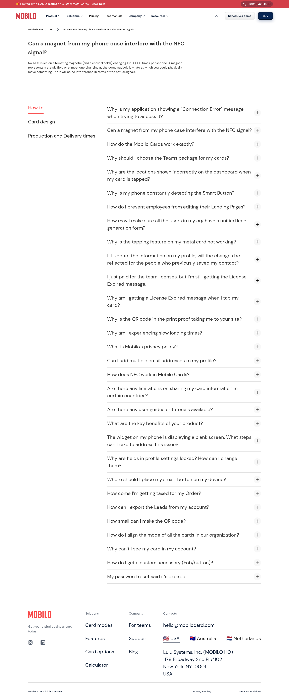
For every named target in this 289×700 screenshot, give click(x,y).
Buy (265, 16)
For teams (140, 625)
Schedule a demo (239, 16)
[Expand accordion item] (257, 112)
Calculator (96, 665)
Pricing (94, 16)
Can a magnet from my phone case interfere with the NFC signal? (98, 29)
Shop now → (100, 4)
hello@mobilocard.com (189, 625)
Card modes (99, 625)
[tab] (36, 108)
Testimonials (113, 16)
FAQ (52, 29)
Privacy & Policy (202, 691)
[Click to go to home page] (39, 614)
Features (95, 638)
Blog (133, 652)
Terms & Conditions (250, 691)
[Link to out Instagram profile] (30, 642)
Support (138, 638)
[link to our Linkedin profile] (43, 642)
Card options (99, 652)
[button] (53, 16)
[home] (26, 16)
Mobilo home (35, 29)
